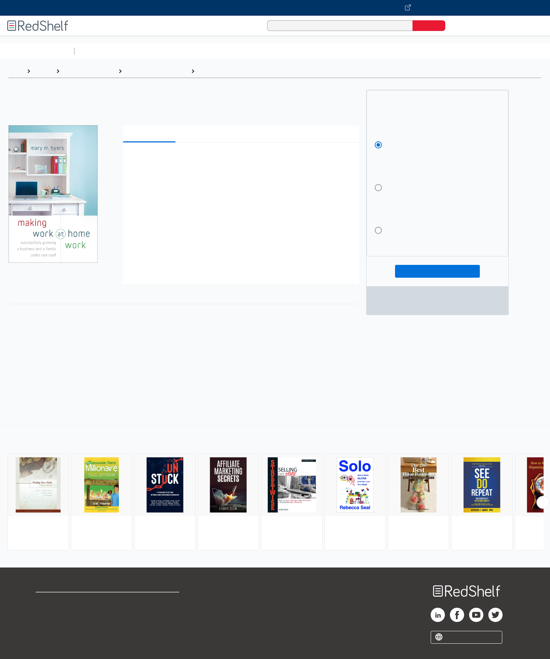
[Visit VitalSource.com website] (275, 8)
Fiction (402, 51)
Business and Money (89, 71)
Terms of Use (150, 600)
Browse (43, 71)
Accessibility (148, 623)
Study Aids (96, 51)
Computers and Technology (203, 51)
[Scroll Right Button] (542, 502)
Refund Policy (149, 612)
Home (16, 71)
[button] (242, 159)
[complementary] (275, 488)
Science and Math (140, 51)
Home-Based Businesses (231, 71)
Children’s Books (472, 51)
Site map (47, 635)
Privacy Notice (55, 623)
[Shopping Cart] (460, 25)
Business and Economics (276, 51)
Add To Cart (437, 271)
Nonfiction (431, 51)
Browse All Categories (37, 51)
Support (46, 612)
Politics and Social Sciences (351, 51)
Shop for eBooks (58, 600)
